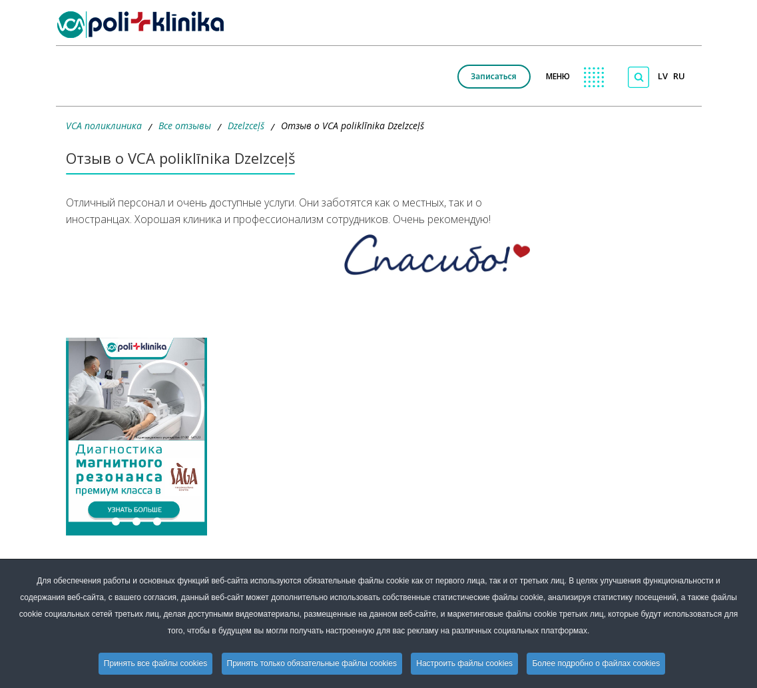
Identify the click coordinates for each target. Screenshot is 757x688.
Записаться (493, 76)
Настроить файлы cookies (464, 663)
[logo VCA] (145, 24)
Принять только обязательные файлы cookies (312, 663)
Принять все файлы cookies (155, 663)
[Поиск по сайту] (638, 77)
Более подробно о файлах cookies (596, 663)
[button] (137, 436)
